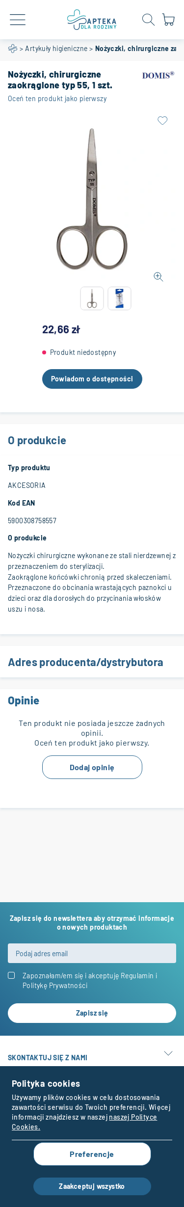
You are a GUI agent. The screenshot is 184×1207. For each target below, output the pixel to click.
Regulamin (137, 975)
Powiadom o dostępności (92, 379)
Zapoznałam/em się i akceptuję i (90, 980)
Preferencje (92, 1153)
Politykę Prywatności (55, 985)
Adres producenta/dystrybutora (92, 661)
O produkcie (92, 439)
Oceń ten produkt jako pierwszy (57, 98)
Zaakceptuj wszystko (92, 1186)
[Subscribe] (92, 1013)
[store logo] (92, 19)
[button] (92, 298)
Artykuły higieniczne (56, 48)
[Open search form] (148, 19)
